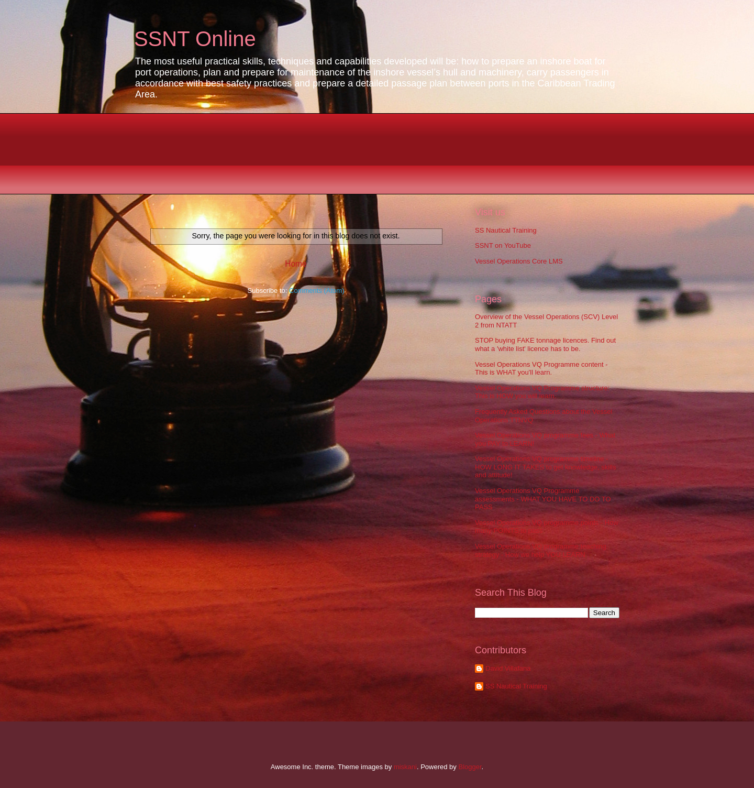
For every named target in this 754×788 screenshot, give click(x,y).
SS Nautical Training (506, 230)
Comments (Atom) (316, 290)
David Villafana (507, 668)
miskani (405, 767)
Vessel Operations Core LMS (519, 261)
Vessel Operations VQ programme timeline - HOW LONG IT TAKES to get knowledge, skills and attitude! (545, 467)
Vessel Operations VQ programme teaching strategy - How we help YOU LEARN (540, 550)
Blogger (469, 767)
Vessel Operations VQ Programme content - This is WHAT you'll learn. (541, 368)
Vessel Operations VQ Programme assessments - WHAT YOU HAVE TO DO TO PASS (543, 499)
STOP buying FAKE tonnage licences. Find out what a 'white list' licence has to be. (545, 344)
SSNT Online (195, 38)
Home (296, 263)
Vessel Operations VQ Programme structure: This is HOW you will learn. (542, 392)
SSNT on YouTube (503, 245)
